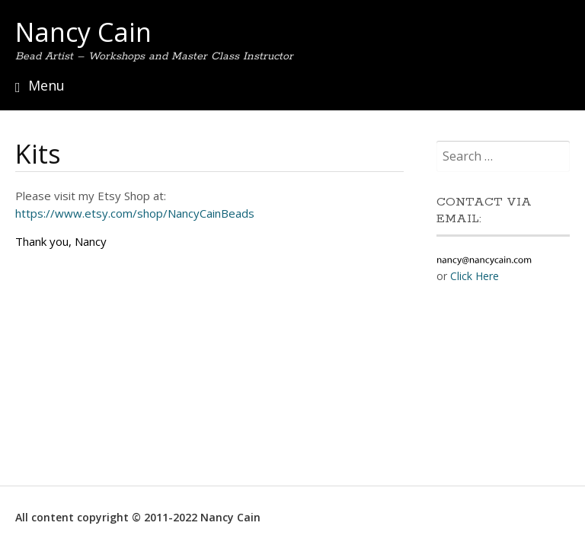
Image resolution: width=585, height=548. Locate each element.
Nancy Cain (83, 31)
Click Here (474, 276)
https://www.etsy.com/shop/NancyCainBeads (134, 213)
